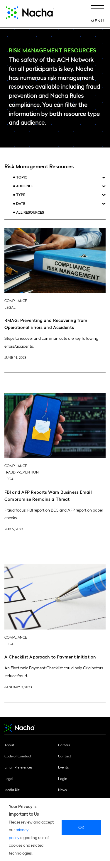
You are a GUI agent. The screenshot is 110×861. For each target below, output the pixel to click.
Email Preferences (18, 767)
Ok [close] (81, 827)
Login (62, 778)
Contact (64, 756)
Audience (24, 186)
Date (20, 203)
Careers (64, 744)
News (62, 789)
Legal (8, 778)
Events (63, 767)
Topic (21, 177)
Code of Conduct (17, 756)
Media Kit (12, 789)
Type (20, 195)
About (9, 744)
